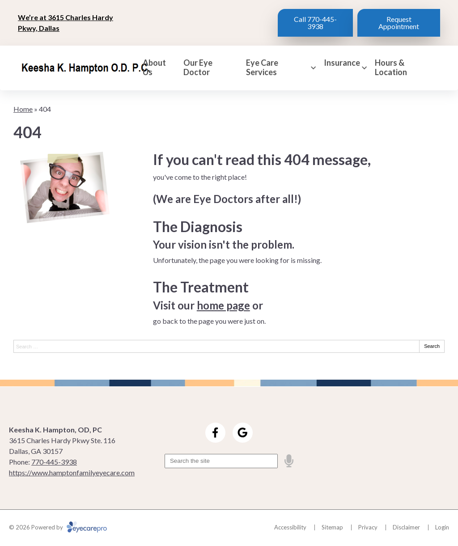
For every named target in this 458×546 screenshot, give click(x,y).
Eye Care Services (262, 67)
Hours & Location (391, 67)
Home (23, 109)
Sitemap (332, 527)
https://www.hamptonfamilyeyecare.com (72, 472)
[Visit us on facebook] (215, 433)
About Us (154, 67)
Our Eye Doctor (197, 67)
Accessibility (290, 527)
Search (432, 346)
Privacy (367, 527)
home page (223, 305)
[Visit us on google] (243, 433)
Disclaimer (406, 527)
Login (442, 527)
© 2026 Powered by (58, 527)
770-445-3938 (54, 461)
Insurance (342, 63)
